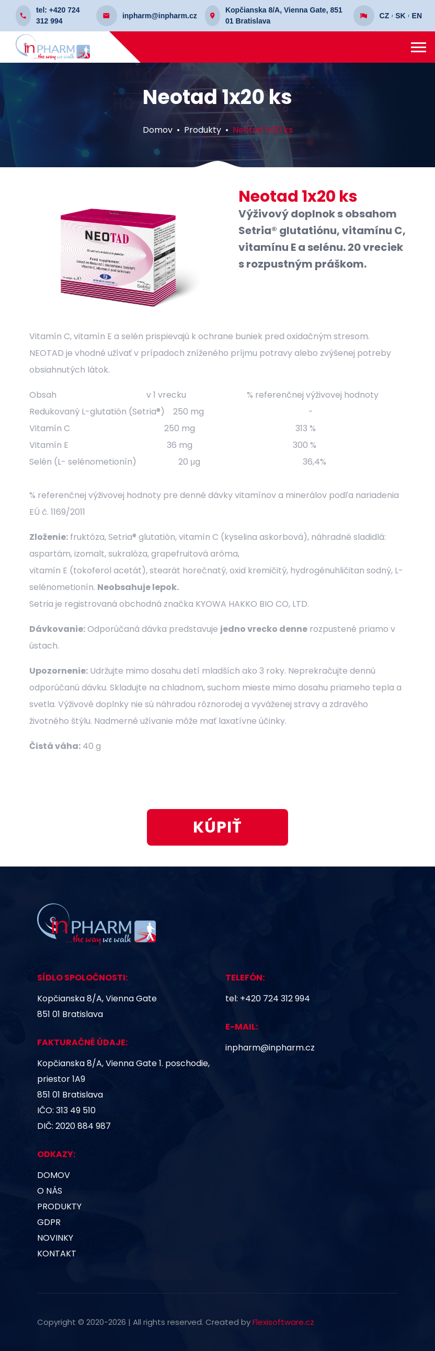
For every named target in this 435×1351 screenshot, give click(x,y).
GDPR (49, 1222)
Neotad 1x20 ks (263, 135)
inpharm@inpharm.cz (270, 1048)
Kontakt (56, 1254)
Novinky (55, 1238)
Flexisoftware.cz (283, 1322)
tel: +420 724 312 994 (267, 998)
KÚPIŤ (217, 833)
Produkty (202, 135)
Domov (158, 135)
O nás (49, 1191)
